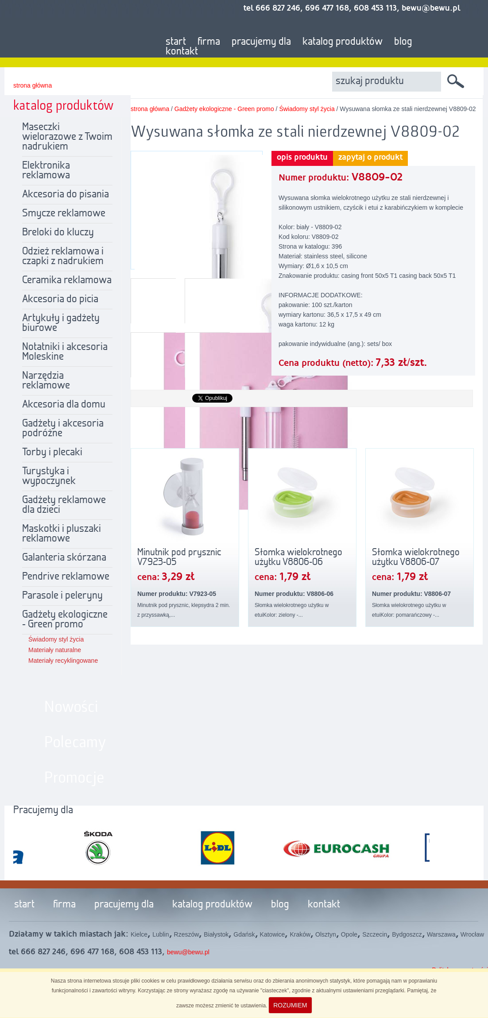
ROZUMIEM (290, 1005)
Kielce (139, 934)
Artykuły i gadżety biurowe (61, 323)
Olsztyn (325, 934)
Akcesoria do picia (60, 299)
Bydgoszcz (407, 934)
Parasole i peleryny (62, 596)
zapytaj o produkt (370, 157)
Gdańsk (244, 934)
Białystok (216, 934)
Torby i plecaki (52, 452)
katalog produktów (342, 42)
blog (403, 42)
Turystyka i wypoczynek (49, 476)
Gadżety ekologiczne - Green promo (65, 620)
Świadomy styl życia (56, 639)
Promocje (74, 778)
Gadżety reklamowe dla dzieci (64, 505)
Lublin (160, 934)
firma (209, 42)
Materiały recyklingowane (63, 660)
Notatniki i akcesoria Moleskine (65, 352)
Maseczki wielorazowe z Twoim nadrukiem (67, 137)
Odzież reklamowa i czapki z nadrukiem (63, 256)
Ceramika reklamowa (67, 280)
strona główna (32, 85)
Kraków (300, 934)
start (176, 42)
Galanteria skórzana (64, 558)
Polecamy (75, 743)
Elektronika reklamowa (46, 171)
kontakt (182, 51)
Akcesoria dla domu (63, 405)
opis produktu (302, 157)
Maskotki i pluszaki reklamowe (61, 534)
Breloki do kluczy (58, 232)
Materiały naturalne (54, 649)
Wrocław (472, 934)
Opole (349, 934)
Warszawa (441, 934)
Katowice (272, 934)
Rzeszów (186, 934)
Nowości (71, 707)
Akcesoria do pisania (65, 194)
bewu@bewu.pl (188, 952)
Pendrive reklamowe (65, 577)
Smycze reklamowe (63, 213)
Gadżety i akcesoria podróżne (63, 429)
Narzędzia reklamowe (46, 381)
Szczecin (374, 934)
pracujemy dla (261, 42)
